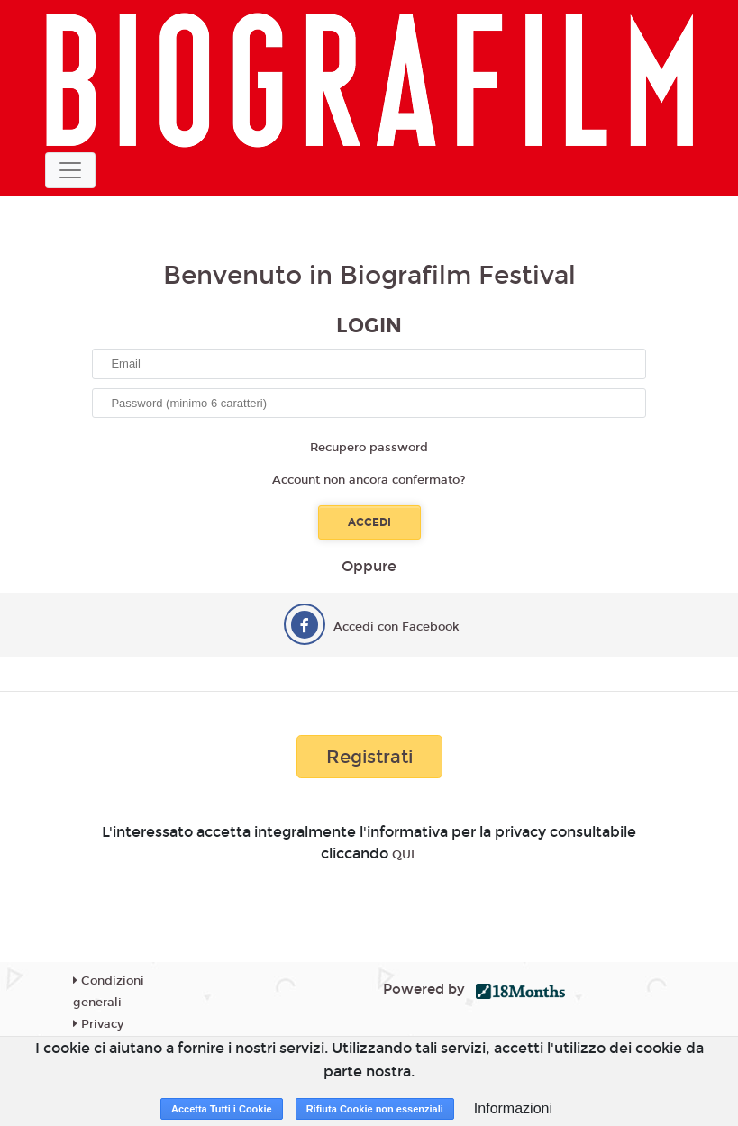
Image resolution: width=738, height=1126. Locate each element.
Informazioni (513, 1108)
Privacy (98, 1024)
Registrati (369, 756)
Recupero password (369, 447)
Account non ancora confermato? (369, 480)
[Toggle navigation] (70, 170)
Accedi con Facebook (396, 627)
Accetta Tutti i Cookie (221, 1108)
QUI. (405, 855)
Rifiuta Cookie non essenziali (374, 1108)
